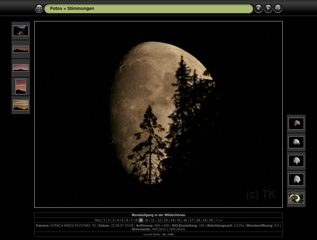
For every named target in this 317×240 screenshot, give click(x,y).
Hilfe (171, 234)
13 (165, 220)
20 (211, 220)
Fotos (56, 8)
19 (204, 220)
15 (178, 220)
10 (146, 220)
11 (153, 220)
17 (191, 220)
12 (159, 220)
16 (185, 220)
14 (172, 220)
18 (198, 220)
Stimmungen (80, 8)
